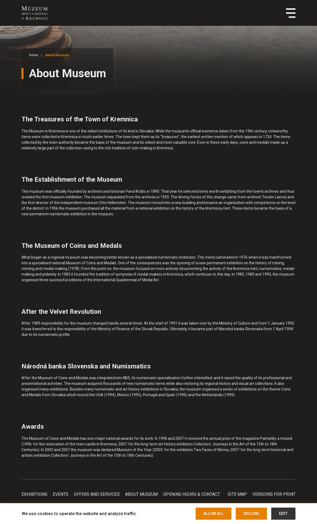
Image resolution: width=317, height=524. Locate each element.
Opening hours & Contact (191, 494)
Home (33, 55)
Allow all (213, 513)
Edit (283, 513)
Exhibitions (34, 494)
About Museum (57, 55)
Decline (251, 513)
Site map (237, 494)
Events (60, 494)
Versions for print (273, 494)
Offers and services (97, 494)
